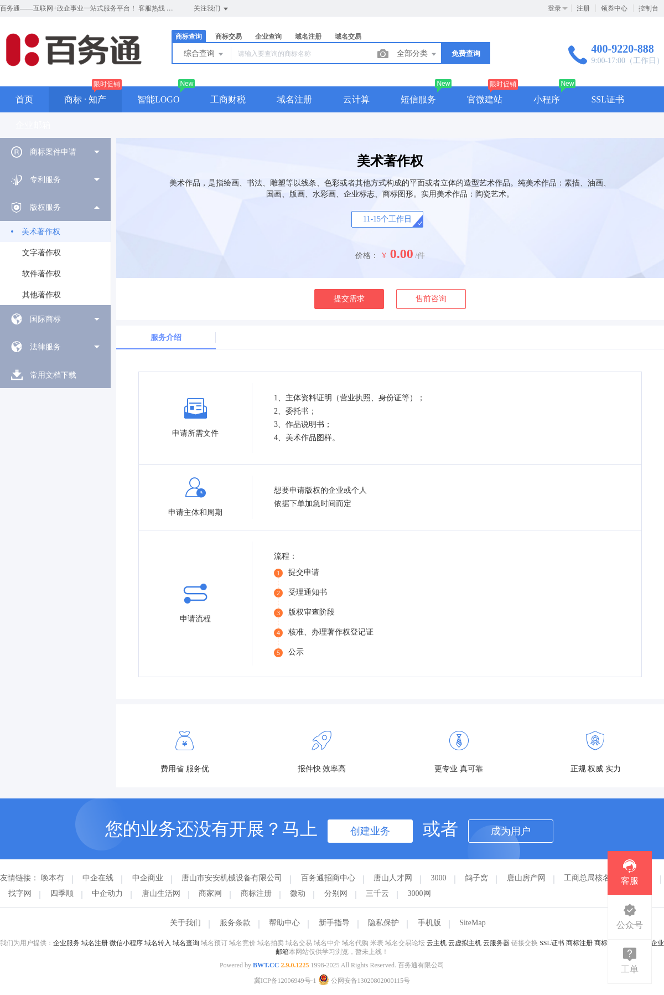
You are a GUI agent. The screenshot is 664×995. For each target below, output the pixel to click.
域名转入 (157, 943)
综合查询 (204, 54)
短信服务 (418, 99)
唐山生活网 (161, 893)
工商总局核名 (587, 878)
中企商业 (147, 878)
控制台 (648, 8)
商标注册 (256, 893)
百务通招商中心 (328, 878)
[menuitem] (55, 152)
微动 (297, 893)
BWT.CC (266, 965)
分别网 (335, 893)
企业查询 (268, 36)
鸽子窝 (476, 878)
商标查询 (188, 36)
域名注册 (308, 36)
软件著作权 (41, 274)
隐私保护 (383, 923)
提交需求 (349, 299)
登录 (554, 8)
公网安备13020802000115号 (364, 980)
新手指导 (334, 923)
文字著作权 (41, 253)
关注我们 (212, 9)
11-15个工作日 (387, 219)
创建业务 (370, 831)
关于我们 (185, 923)
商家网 (210, 893)
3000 (439, 878)
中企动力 (107, 893)
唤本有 (52, 878)
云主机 (437, 943)
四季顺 (62, 893)
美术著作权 (41, 232)
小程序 (546, 99)
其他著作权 (41, 295)
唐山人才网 (393, 878)
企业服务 (66, 943)
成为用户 (511, 831)
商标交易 (228, 36)
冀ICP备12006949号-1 (285, 980)
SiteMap (472, 923)
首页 (24, 99)
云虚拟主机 (464, 943)
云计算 (356, 99)
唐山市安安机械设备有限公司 (231, 878)
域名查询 (186, 943)
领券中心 (614, 8)
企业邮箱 (33, 125)
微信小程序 (126, 943)
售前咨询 (431, 299)
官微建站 (484, 99)
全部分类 (417, 54)
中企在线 (97, 878)
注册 (583, 8)
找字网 (20, 893)
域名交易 (348, 36)
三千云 (377, 893)
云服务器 (496, 943)
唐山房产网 (526, 878)
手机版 (429, 923)
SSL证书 (607, 99)
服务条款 (235, 923)
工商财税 (228, 99)
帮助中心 (284, 923)
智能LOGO (158, 99)
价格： (366, 255)
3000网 (419, 893)
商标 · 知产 (85, 99)
